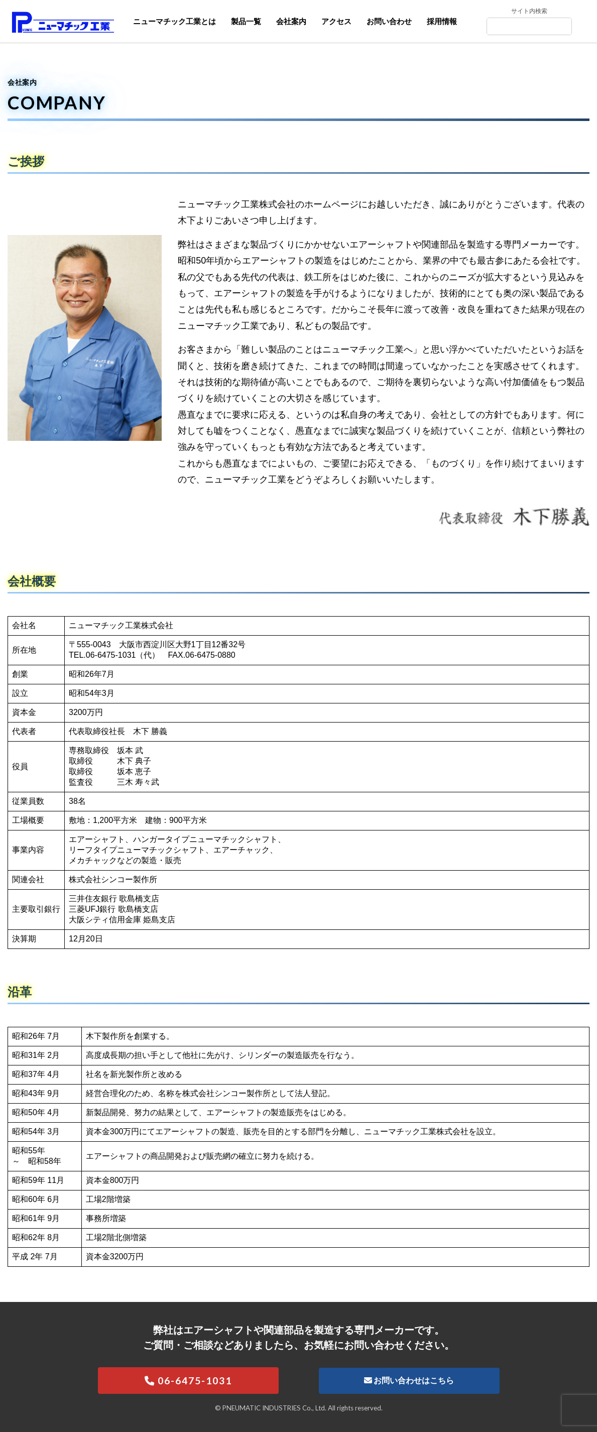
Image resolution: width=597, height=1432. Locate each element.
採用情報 (442, 21)
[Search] (530, 27)
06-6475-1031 (188, 1380)
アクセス (336, 21)
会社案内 (291, 21)
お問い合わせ (389, 21)
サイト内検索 (529, 11)
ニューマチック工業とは (174, 21)
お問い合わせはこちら (409, 1380)
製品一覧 (246, 21)
